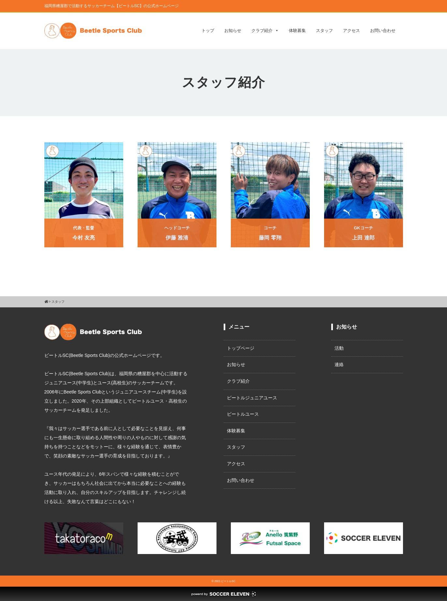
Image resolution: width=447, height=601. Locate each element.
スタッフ (324, 30)
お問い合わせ (382, 30)
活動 (339, 348)
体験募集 (297, 30)
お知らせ (232, 30)
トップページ (240, 348)
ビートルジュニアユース (252, 397)
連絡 (339, 364)
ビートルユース (243, 414)
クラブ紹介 (265, 31)
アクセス (351, 30)
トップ (207, 30)
